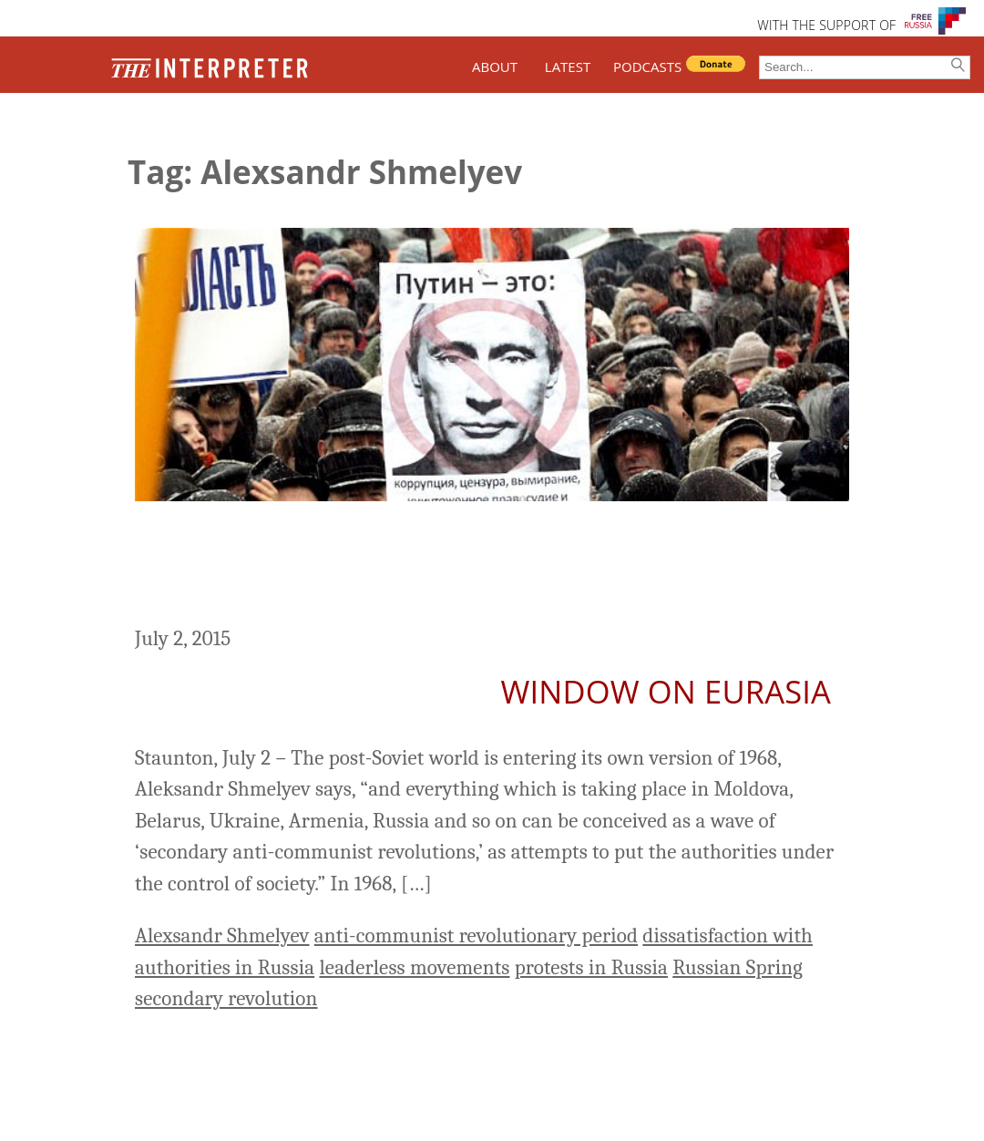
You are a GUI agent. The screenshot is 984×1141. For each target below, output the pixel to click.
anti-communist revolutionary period (476, 935)
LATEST (567, 66)
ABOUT (495, 66)
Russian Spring (737, 967)
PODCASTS (647, 66)
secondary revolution (226, 998)
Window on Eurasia (666, 691)
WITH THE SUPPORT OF (826, 25)
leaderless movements (414, 967)
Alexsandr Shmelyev (222, 935)
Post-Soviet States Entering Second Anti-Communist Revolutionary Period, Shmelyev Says (462, 566)
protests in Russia (591, 967)
